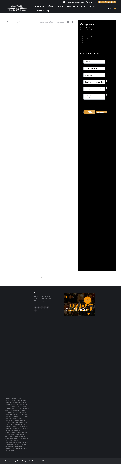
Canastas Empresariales (87, 34)
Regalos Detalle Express (87, 36)
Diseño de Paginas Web (24, 461)
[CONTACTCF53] (94, 82)
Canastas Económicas (86, 28)
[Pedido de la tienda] (18, 22)
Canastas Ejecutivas (86, 32)
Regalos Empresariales (87, 38)
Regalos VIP (84, 42)
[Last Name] (94, 62)
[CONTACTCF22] (94, 97)
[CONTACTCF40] (94, 89)
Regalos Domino (85, 40)
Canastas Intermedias (86, 30)
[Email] (94, 68)
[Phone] (94, 75)
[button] (89, 112)
